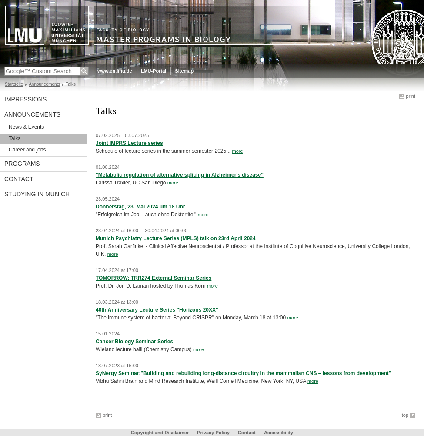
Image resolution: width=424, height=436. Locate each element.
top (405, 415)
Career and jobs (27, 150)
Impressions (25, 99)
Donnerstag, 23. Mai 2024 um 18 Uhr (140, 207)
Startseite (14, 84)
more (237, 151)
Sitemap (184, 71)
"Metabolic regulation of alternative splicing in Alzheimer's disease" (180, 175)
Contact (18, 178)
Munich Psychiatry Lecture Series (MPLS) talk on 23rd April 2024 (176, 238)
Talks (14, 138)
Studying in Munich (37, 194)
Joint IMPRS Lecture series (129, 143)
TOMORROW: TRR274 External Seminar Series (153, 278)
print (410, 96)
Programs (22, 163)
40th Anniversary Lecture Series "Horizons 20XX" (157, 310)
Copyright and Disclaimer (160, 432)
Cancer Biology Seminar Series (134, 342)
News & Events (26, 127)
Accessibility (278, 432)
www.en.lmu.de (114, 71)
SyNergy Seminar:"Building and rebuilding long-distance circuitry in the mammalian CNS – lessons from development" (243, 373)
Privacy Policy (213, 432)
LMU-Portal (154, 71)
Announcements (44, 84)
